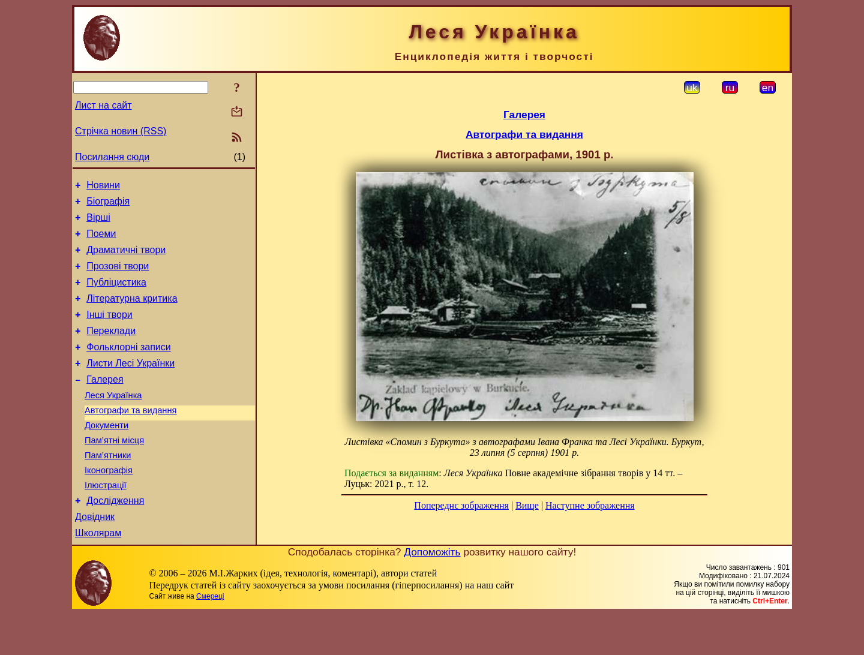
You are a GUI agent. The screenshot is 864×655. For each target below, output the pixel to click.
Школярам (98, 574)
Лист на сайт (103, 105)
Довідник (95, 556)
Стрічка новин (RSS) (120, 131)
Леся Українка (113, 420)
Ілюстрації (106, 521)
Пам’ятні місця (114, 471)
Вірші (98, 223)
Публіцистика (116, 295)
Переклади (111, 349)
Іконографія (109, 504)
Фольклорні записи (128, 367)
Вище (527, 505)
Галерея (104, 403)
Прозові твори (117, 277)
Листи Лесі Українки (130, 385)
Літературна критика (131, 313)
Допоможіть (432, 593)
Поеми (101, 241)
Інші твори (109, 331)
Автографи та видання (130, 437)
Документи (106, 454)
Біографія (108, 205)
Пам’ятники (108, 487)
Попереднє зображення (461, 505)
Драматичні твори (126, 259)
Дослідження (115, 538)
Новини (103, 187)
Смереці (210, 637)
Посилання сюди (112, 157)
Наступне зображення (590, 505)
